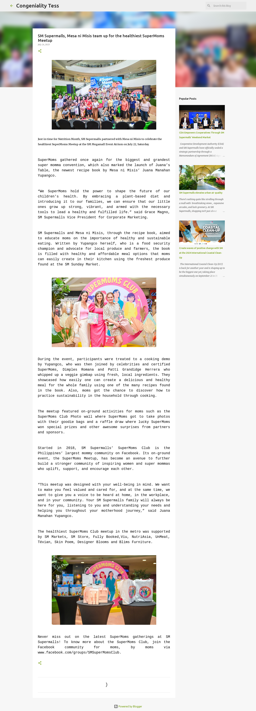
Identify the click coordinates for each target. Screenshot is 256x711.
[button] (40, 51)
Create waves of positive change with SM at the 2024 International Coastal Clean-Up (201, 253)
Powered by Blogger (128, 706)
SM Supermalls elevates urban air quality (200, 192)
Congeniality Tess (37, 5)
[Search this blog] (229, 6)
